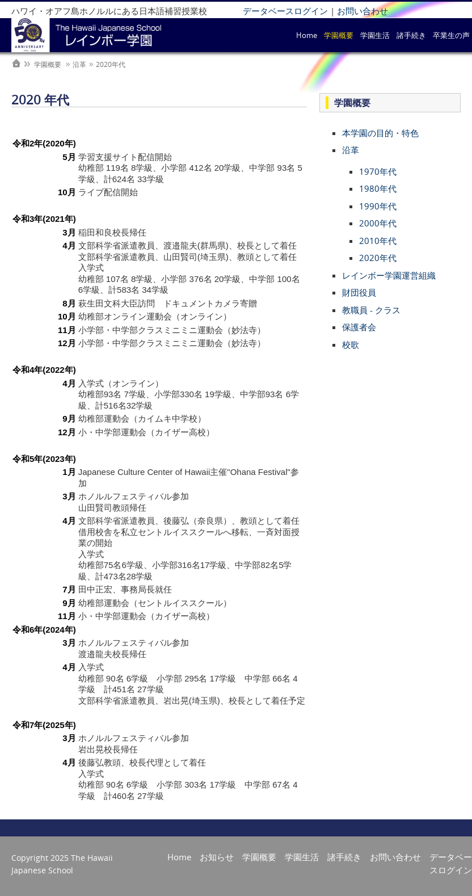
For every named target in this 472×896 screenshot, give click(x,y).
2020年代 (378, 257)
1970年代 (378, 171)
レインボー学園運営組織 (389, 275)
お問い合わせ (362, 10)
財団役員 (359, 292)
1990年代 (378, 206)
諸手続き (411, 35)
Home (306, 35)
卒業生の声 (451, 35)
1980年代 (378, 188)
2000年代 (378, 223)
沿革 (350, 149)
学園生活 (375, 35)
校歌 (350, 344)
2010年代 (378, 240)
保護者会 (359, 327)
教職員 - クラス (371, 310)
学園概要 (338, 35)
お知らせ (217, 857)
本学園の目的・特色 (380, 132)
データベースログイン (285, 10)
